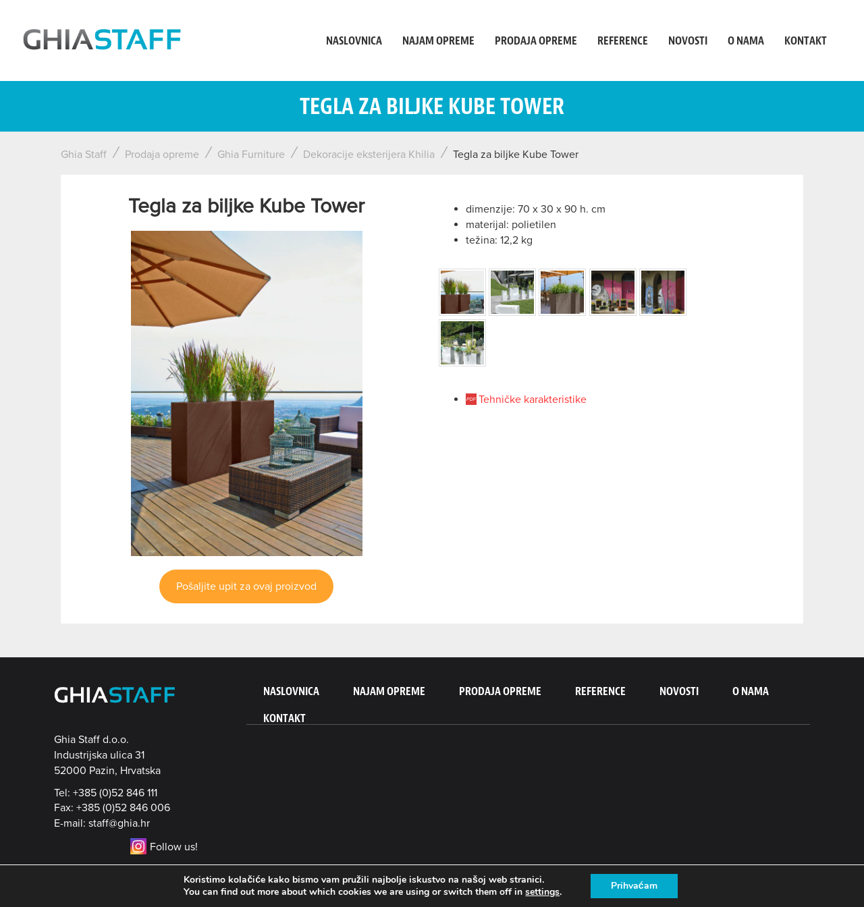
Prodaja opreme (536, 40)
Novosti (687, 40)
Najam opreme (438, 40)
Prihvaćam (634, 885)
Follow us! (164, 847)
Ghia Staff (84, 154)
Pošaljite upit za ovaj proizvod (246, 586)
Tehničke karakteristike (533, 399)
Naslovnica (354, 40)
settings (542, 892)
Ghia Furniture (251, 154)
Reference (622, 40)
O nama (746, 40)
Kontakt (805, 40)
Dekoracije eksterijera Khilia (369, 154)
